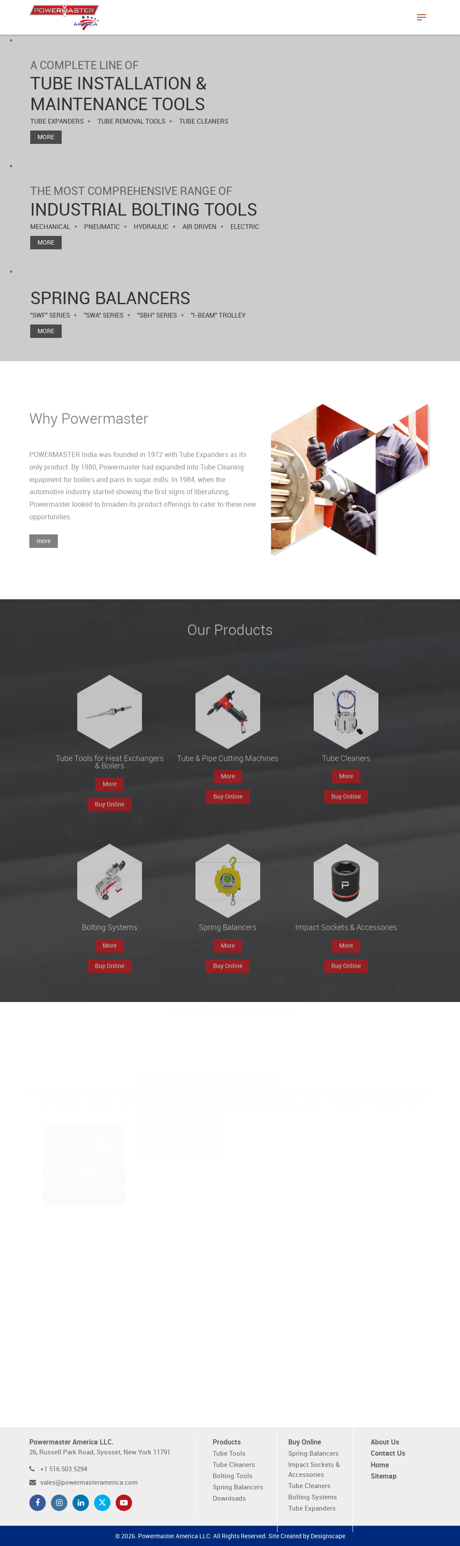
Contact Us (388, 1453)
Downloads (229, 1498)
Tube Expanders (312, 1508)
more (43, 551)
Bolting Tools (232, 1476)
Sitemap (384, 1476)
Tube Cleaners (234, 1465)
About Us (385, 1442)
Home (380, 1465)
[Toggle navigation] (422, 17)
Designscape (328, 1536)
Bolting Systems (312, 1497)
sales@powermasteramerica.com (89, 1482)
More (46, 137)
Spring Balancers (238, 1487)
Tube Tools (229, 1453)
